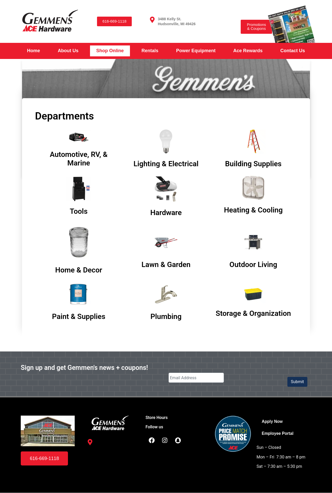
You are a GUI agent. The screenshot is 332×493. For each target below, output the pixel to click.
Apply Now (272, 421)
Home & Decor (78, 270)
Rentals (149, 50)
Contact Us (292, 50)
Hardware (166, 212)
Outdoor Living (253, 264)
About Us (68, 50)
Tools (78, 211)
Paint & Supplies (79, 316)
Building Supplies (253, 163)
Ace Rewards (247, 50)
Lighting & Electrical (166, 163)
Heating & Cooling (253, 210)
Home (33, 50)
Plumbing (166, 316)
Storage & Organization (253, 313)
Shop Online (110, 50)
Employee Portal (278, 433)
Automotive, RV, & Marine (79, 159)
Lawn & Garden (165, 264)
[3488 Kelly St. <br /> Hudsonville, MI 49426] (152, 20)
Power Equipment (196, 50)
